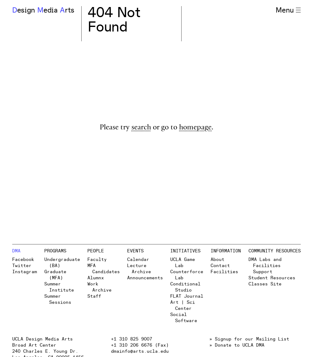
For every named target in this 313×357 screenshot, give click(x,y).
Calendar (138, 259)
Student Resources (272, 278)
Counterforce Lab (186, 275)
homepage (195, 128)
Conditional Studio (185, 287)
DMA (16, 251)
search (141, 128)
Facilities (224, 272)
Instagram (24, 272)
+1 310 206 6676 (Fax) (140, 345)
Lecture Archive (139, 268)
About (217, 259)
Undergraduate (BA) (62, 262)
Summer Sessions (57, 299)
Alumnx (95, 278)
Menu (288, 10)
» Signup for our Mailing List (249, 339)
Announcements (145, 278)
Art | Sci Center (182, 305)
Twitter (21, 265)
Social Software (183, 317)
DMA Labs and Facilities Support (265, 265)
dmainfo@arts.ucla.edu (140, 351)
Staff (94, 296)
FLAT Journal (186, 296)
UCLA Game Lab (182, 262)
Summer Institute (59, 287)
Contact (220, 265)
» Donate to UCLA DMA (236, 345)
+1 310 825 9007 (131, 339)
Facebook (23, 259)
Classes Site (265, 284)
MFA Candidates (103, 268)
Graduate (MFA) (55, 275)
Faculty (97, 259)
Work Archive (99, 287)
